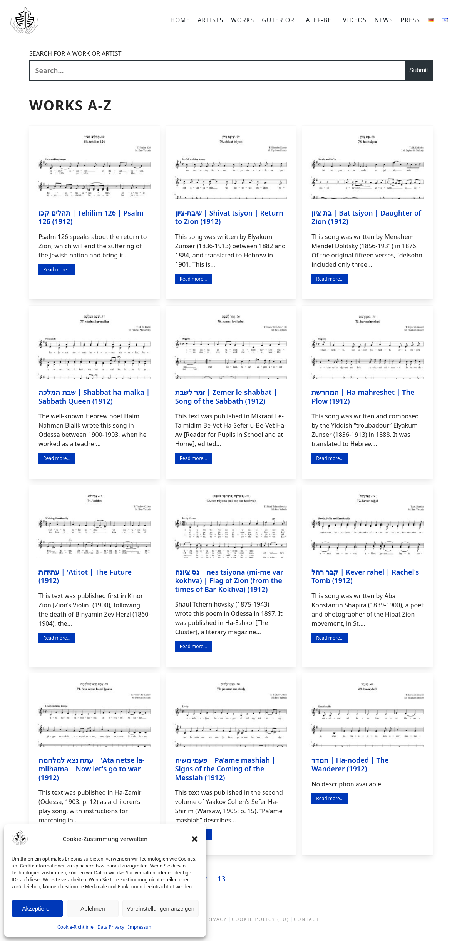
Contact (306, 919)
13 (222, 878)
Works (242, 20)
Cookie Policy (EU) (260, 919)
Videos (355, 20)
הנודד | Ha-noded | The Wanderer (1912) (349, 764)
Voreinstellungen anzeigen (160, 908)
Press (410, 20)
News (384, 20)
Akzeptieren (37, 908)
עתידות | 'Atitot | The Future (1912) (85, 576)
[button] (195, 839)
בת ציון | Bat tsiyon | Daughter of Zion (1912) (366, 217)
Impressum (140, 927)
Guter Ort (280, 20)
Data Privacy (110, 927)
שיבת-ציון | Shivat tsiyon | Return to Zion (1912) (229, 217)
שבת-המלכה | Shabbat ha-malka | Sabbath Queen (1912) (94, 397)
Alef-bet (320, 20)
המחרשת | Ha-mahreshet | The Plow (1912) (362, 397)
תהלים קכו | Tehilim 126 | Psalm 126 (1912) (91, 217)
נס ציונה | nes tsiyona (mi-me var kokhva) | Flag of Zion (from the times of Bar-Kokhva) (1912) (229, 580)
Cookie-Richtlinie (75, 927)
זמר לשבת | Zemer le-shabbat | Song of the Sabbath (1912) (226, 397)
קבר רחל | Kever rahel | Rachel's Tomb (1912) (365, 576)
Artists (210, 20)
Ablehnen (92, 908)
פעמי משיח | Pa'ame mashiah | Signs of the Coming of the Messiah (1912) (225, 768)
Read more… (56, 269)
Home (180, 20)
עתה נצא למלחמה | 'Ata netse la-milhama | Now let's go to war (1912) (91, 768)
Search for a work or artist (75, 53)
